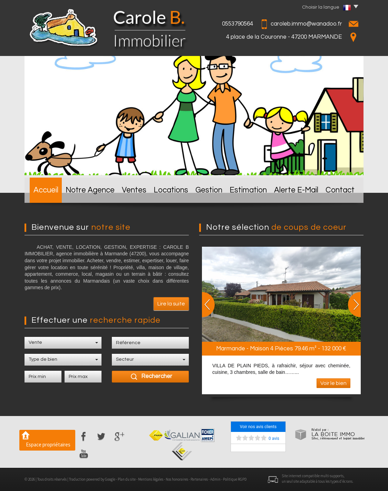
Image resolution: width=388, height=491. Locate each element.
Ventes (134, 190)
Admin (215, 479)
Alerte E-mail (296, 190)
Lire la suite (171, 303)
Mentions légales (150, 479)
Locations (171, 190)
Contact (340, 190)
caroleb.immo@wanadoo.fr (306, 24)
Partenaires (199, 479)
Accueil (45, 190)
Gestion (208, 190)
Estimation (248, 190)
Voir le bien (333, 383)
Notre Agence (90, 190)
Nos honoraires (177, 479)
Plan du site (127, 479)
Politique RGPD (234, 479)
